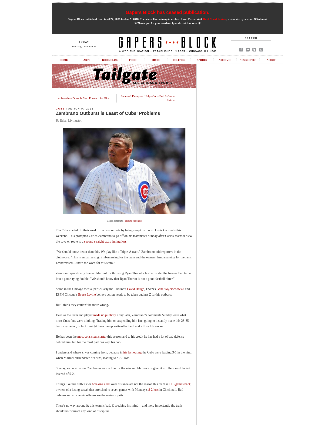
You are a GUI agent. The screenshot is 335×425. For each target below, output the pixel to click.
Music (156, 59)
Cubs (60, 108)
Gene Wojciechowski (170, 289)
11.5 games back (180, 384)
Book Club (109, 59)
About (271, 59)
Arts (87, 59)
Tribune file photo (133, 220)
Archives (224, 59)
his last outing (132, 352)
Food (133, 59)
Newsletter (248, 59)
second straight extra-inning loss (105, 241)
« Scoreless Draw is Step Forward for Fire (83, 98)
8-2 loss (153, 389)
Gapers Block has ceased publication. (167, 12)
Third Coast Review (214, 19)
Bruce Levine (87, 294)
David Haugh (135, 289)
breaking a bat (101, 384)
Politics (179, 59)
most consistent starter (92, 336)
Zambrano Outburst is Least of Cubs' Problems (108, 113)
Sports (202, 59)
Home (64, 59)
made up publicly (104, 315)
